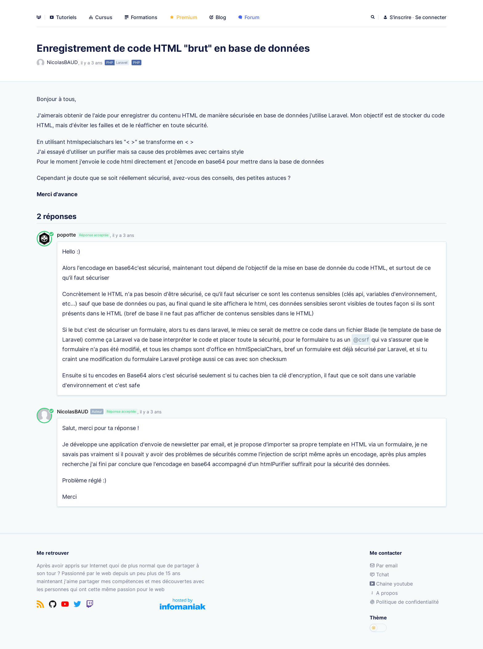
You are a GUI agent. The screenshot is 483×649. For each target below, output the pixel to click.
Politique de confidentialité (404, 601)
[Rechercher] (373, 17)
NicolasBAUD (57, 63)
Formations (141, 17)
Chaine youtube (391, 583)
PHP (109, 62)
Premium (183, 17)
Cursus (100, 17)
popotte (66, 234)
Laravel (122, 62)
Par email (384, 565)
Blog (217, 17)
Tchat (379, 574)
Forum (248, 17)
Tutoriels (63, 17)
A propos (384, 593)
